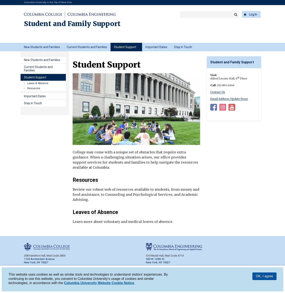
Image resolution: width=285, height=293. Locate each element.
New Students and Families (42, 47)
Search (235, 14)
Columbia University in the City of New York (48, 2)
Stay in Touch (183, 47)
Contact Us (217, 92)
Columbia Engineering (91, 14)
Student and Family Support (72, 23)
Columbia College (44, 14)
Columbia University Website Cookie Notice (99, 283)
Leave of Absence (37, 83)
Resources (85, 180)
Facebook (213, 108)
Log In (253, 14)
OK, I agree (264, 277)
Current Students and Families (87, 47)
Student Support (125, 47)
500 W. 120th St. (155, 259)
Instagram (222, 108)
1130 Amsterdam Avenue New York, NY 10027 (39, 260)
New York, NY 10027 (158, 262)
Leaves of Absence (95, 212)
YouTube (231, 108)
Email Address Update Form (229, 98)
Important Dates (156, 47)
